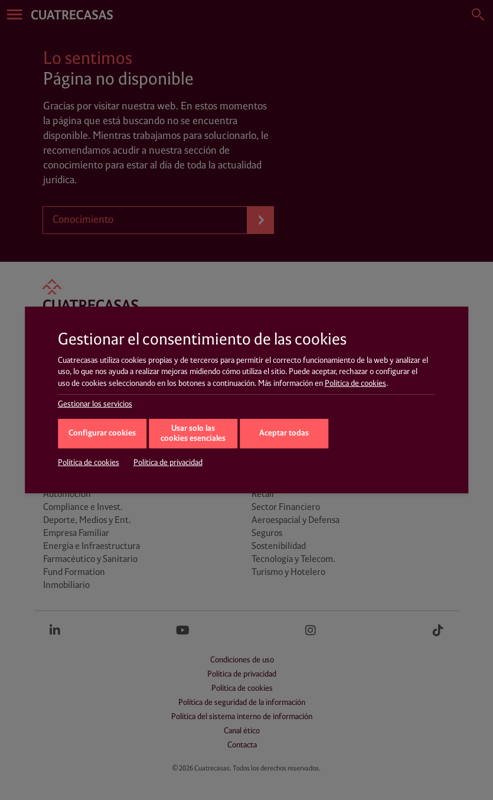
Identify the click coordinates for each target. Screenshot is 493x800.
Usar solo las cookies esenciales (193, 434)
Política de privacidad (168, 462)
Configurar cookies (102, 433)
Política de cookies (355, 383)
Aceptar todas (284, 433)
